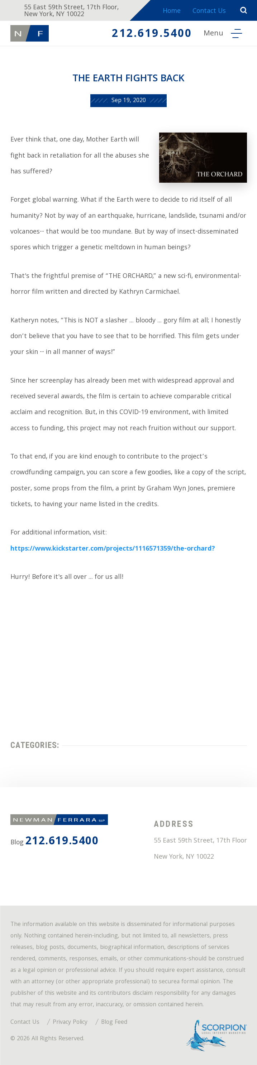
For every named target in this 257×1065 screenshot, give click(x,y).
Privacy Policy (70, 1023)
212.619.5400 (152, 34)
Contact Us (209, 11)
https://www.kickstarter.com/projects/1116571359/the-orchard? (112, 549)
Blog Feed (114, 1023)
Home (172, 11)
